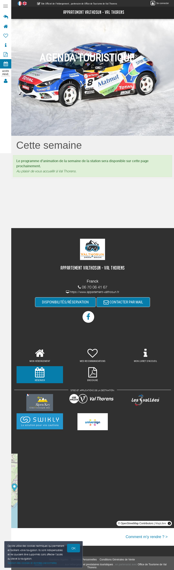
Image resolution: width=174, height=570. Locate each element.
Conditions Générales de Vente (117, 559)
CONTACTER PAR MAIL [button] (123, 302)
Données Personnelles (84, 559)
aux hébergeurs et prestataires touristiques (89, 564)
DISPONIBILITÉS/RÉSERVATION (65, 302)
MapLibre (160, 523)
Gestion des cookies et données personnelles (32, 562)
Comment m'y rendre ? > (147, 537)
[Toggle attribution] (169, 523)
